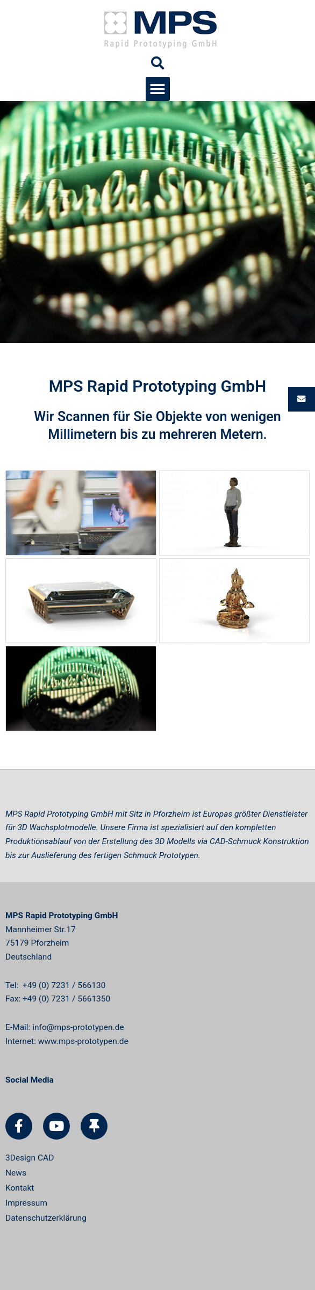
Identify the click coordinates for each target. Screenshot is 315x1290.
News (15, 1173)
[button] (158, 89)
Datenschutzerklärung (46, 1218)
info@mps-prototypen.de (78, 1027)
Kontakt (19, 1188)
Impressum (26, 1203)
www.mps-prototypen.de (83, 1041)
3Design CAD (29, 1158)
